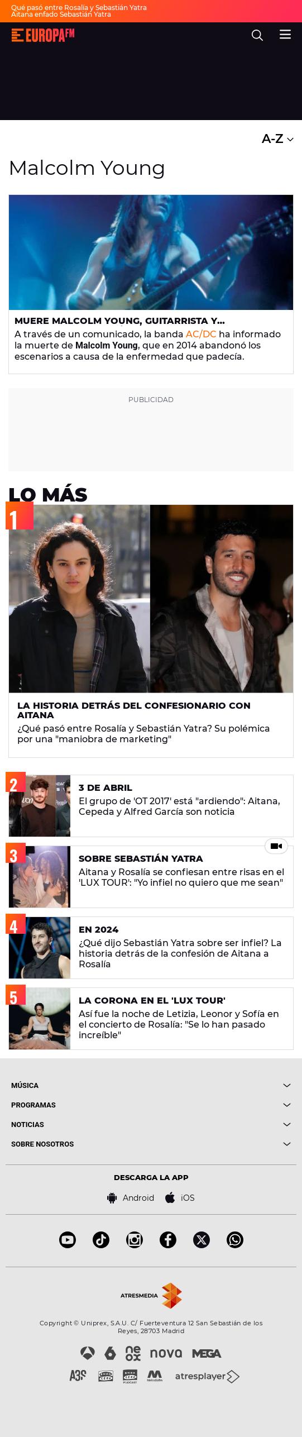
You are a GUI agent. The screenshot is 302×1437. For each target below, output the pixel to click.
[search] (257, 35)
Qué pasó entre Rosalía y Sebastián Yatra (79, 7)
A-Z (278, 138)
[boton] (221, 1085)
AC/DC (201, 334)
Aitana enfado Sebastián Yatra (61, 14)
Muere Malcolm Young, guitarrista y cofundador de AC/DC (116, 326)
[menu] (285, 33)
